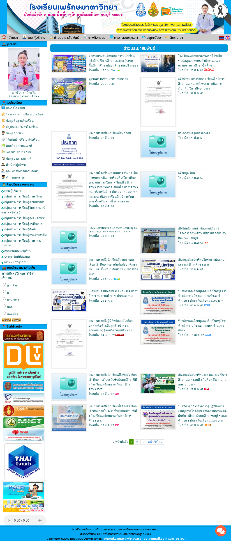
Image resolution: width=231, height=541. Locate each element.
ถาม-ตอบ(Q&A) (124, 37)
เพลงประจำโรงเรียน (18, 152)
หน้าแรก (10, 37)
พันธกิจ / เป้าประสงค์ (19, 146)
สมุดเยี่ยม (151, 37)
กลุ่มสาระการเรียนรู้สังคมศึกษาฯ (23, 218)
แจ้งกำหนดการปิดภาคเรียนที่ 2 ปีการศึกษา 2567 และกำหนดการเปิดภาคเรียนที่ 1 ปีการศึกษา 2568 (201, 83)
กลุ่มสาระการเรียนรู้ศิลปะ (18, 229)
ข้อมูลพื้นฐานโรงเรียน (20, 120)
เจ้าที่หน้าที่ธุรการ (14, 262)
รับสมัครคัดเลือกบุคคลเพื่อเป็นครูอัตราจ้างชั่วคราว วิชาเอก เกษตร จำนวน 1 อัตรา (202, 325)
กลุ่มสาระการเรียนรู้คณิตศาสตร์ (22, 202)
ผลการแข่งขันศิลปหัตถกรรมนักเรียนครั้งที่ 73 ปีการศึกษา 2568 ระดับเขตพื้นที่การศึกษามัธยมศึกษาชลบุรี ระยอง (113, 60)
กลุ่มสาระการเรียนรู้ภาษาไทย (21, 196)
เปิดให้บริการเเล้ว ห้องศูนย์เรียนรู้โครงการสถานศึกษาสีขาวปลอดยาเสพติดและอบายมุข (202, 233)
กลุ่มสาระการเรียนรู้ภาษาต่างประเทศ (21, 243)
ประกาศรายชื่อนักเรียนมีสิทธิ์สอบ (110, 133)
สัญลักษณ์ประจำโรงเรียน (22, 127)
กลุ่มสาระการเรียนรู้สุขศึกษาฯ (21, 224)
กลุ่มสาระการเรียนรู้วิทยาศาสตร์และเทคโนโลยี (23, 210)
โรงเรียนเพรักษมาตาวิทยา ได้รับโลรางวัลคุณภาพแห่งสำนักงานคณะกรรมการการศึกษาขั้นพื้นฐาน (200, 60)
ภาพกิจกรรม (94, 37)
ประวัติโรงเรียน (15, 108)
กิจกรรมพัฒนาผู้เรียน (16, 251)
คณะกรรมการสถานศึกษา (22, 171)
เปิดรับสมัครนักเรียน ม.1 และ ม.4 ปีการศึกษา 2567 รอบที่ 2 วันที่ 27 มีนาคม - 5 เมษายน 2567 (202, 379)
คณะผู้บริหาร (33, 37)
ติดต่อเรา (174, 37)
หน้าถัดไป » (155, 442)
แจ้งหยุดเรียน (186, 173)
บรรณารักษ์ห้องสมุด (15, 257)
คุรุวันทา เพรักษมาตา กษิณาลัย (108, 79)
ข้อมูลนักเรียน (15, 133)
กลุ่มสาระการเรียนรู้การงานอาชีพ (24, 235)
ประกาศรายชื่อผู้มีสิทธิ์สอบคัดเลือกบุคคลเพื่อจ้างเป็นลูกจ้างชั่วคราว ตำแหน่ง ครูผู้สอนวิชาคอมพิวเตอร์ (111, 325)
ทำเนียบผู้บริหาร (16, 165)
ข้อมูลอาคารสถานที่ (18, 158)
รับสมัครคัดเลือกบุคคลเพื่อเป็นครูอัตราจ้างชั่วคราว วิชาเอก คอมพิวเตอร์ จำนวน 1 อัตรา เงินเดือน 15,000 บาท (202, 295)
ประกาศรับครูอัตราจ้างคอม (195, 133)
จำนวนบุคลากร (15, 177)
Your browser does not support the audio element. (24, 520)
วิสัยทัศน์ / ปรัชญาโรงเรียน (22, 139)
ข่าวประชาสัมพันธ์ (64, 37)
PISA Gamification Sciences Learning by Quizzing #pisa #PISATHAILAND (113, 229)
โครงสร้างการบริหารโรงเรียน (24, 114)
